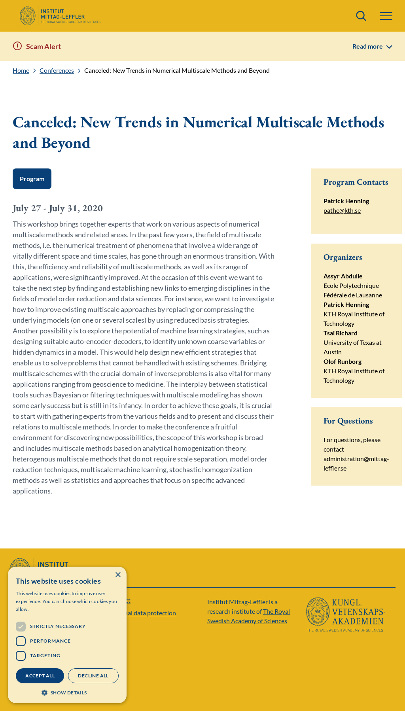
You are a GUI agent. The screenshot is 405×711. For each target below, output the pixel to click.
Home (21, 70)
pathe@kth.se (342, 210)
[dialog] (67, 635)
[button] (386, 16)
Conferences (57, 70)
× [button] (118, 575)
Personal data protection (142, 612)
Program (32, 178)
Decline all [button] (93, 676)
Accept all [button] (40, 676)
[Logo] (60, 16)
